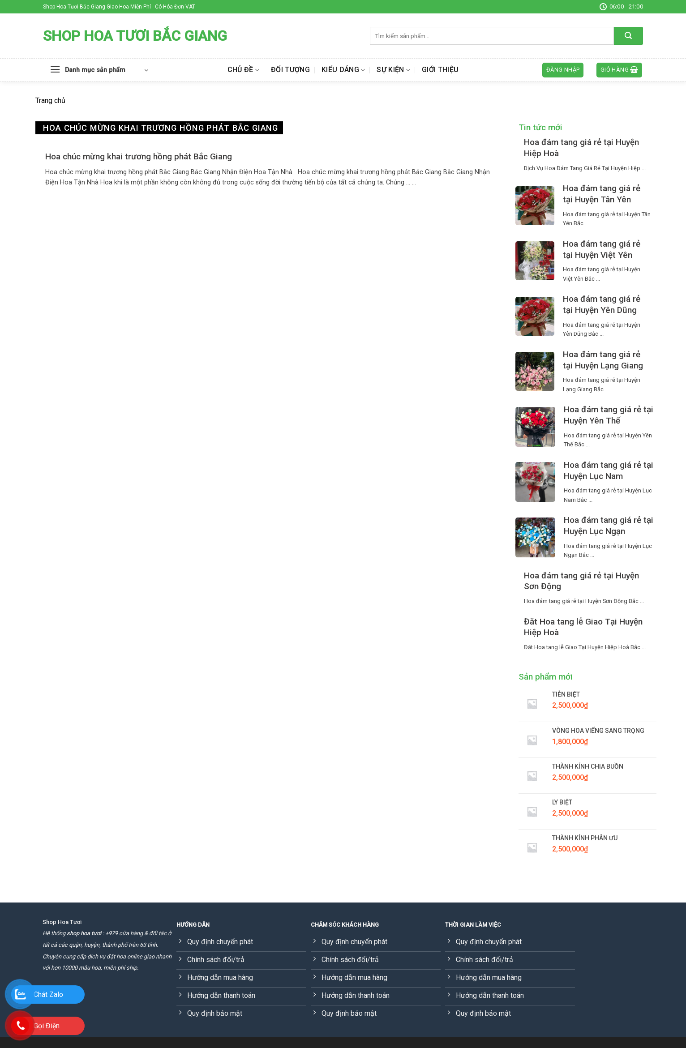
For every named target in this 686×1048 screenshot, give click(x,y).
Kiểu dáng (343, 69)
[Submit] (628, 36)
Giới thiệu (440, 69)
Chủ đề (243, 69)
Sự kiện (393, 69)
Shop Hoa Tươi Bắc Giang (135, 36)
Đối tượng (290, 69)
